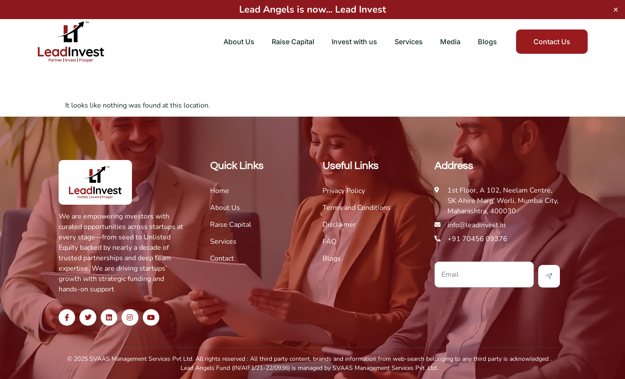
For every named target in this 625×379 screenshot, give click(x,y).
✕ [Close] (615, 9)
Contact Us (551, 41)
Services (409, 41)
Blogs (487, 41)
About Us (239, 41)
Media (450, 41)
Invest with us (354, 41)
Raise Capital (293, 41)
